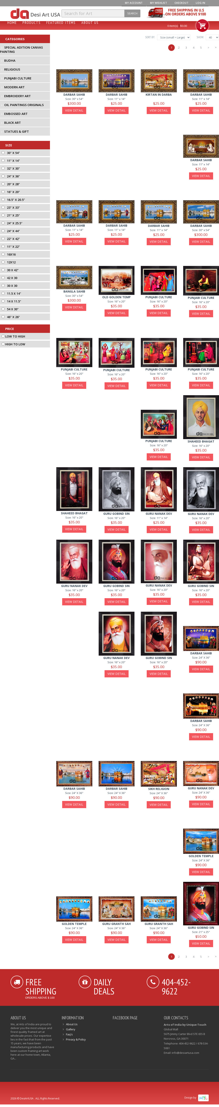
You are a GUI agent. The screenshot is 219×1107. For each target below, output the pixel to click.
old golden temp (116, 297)
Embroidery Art (17, 96)
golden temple (201, 856)
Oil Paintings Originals (24, 105)
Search (132, 13)
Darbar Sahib (74, 95)
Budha (9, 60)
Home (12, 22)
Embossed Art (16, 114)
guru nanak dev (201, 514)
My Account (134, 3)
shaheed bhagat (201, 441)
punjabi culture (158, 297)
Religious (12, 69)
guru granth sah (116, 924)
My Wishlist (158, 3)
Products (32, 22)
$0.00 (183, 26)
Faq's (69, 1034)
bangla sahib (74, 291)
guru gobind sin (116, 514)
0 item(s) (172, 26)
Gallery (70, 1029)
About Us (90, 22)
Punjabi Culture (17, 78)
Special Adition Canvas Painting (21, 49)
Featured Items (61, 22)
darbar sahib (201, 160)
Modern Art (14, 87)
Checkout (182, 3)
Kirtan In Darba (159, 95)
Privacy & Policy (76, 1039)
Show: (200, 37)
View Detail (74, 110)
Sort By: (150, 37)
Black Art (12, 122)
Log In (200, 3)
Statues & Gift (16, 131)
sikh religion (158, 789)
